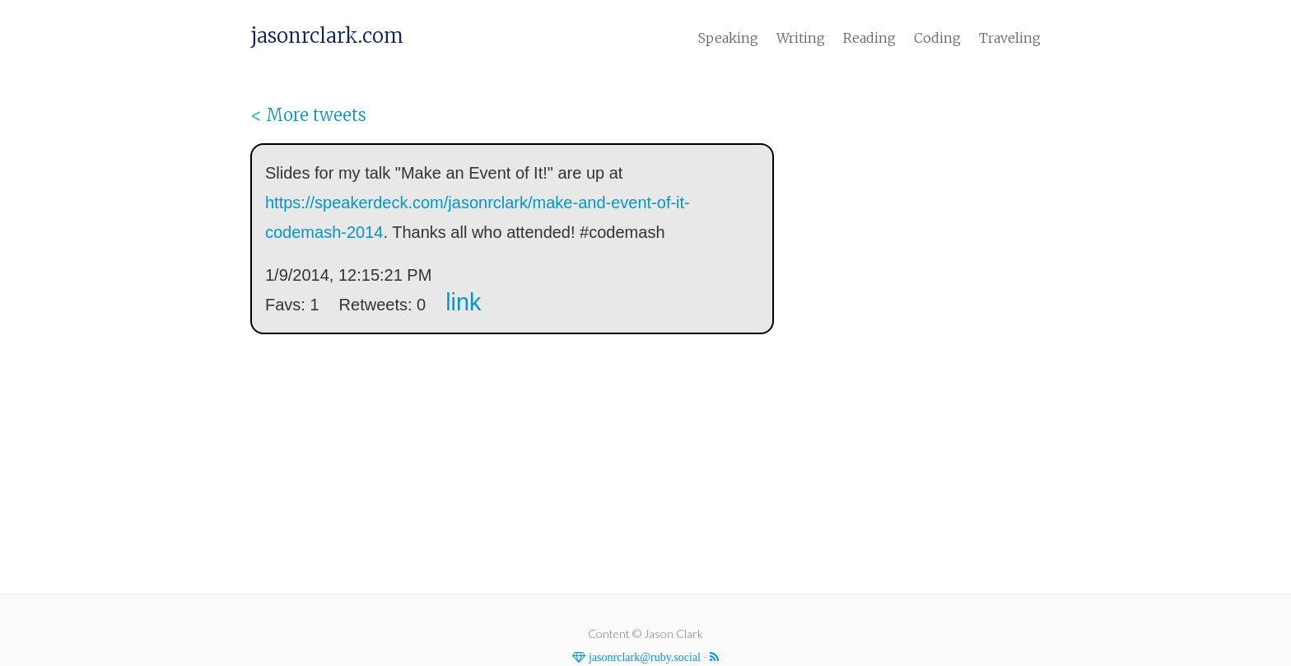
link (463, 302)
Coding (937, 38)
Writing (800, 38)
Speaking (728, 38)
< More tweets (308, 115)
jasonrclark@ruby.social (643, 657)
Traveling (1010, 38)
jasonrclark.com (326, 36)
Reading (869, 38)
